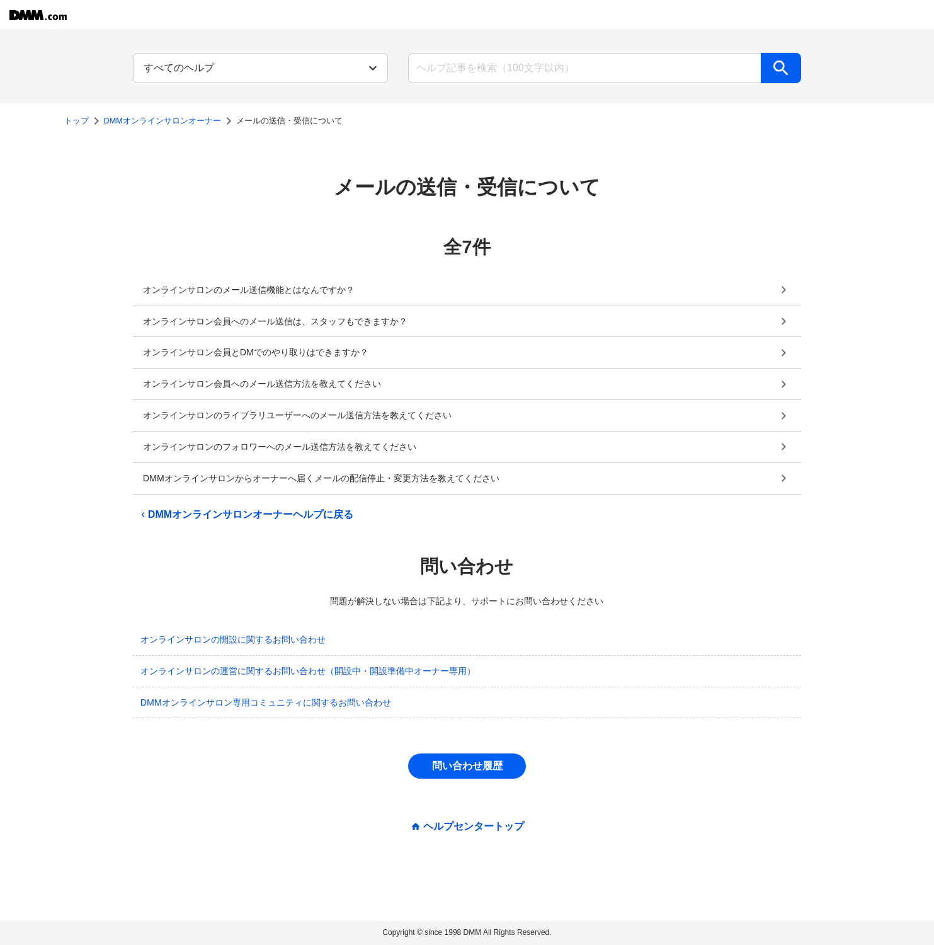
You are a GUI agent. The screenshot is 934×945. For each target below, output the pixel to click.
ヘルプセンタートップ (473, 827)
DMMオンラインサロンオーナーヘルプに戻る (245, 515)
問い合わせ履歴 (467, 765)
